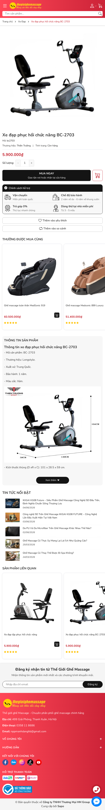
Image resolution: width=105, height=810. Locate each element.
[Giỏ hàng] (100, 5)
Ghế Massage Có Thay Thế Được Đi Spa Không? (48, 553)
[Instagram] (22, 762)
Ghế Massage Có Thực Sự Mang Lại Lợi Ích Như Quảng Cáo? (55, 540)
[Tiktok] (30, 762)
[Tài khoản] (93, 5)
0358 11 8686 (25, 725)
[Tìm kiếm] (100, 13)
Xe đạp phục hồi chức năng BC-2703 (85, 634)
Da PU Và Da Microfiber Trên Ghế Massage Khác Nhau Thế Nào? (57, 528)
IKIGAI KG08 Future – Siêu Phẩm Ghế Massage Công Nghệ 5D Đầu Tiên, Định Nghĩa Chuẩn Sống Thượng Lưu (61, 502)
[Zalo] (14, 762)
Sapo (61, 806)
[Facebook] (5, 762)
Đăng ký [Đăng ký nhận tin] (93, 684)
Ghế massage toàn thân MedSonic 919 (24, 305)
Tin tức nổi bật (16, 492)
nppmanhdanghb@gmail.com (28, 731)
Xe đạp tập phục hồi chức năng (20, 634)
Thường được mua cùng (22, 239)
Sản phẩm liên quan (19, 568)
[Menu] (4, 5)
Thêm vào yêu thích (52, 220)
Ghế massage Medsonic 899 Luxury (84, 305)
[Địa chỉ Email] (52, 684)
